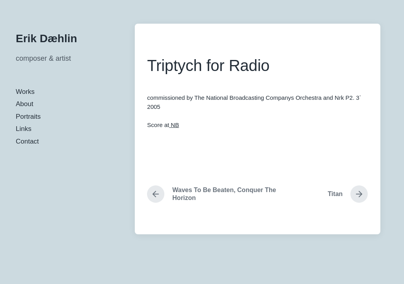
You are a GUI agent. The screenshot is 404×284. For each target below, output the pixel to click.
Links (24, 129)
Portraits (28, 116)
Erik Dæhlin (46, 38)
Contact (27, 141)
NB (175, 124)
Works (25, 91)
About (24, 104)
